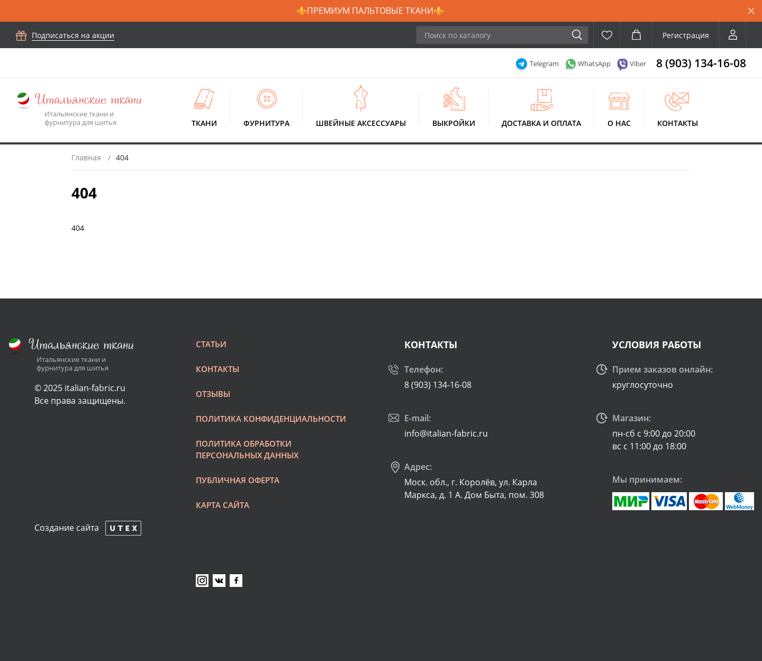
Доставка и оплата (541, 123)
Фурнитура (266, 123)
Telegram (544, 63)
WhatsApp (594, 63)
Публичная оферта (237, 480)
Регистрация (686, 35)
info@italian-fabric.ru (446, 433)
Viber (638, 63)
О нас (619, 123)
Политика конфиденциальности (271, 418)
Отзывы (213, 393)
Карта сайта (222, 505)
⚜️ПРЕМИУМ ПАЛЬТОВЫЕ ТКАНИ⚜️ (370, 10)
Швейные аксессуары (361, 123)
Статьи (211, 344)
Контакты (677, 123)
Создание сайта (66, 527)
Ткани (204, 123)
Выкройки (453, 123)
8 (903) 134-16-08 (701, 63)
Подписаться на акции (73, 35)
